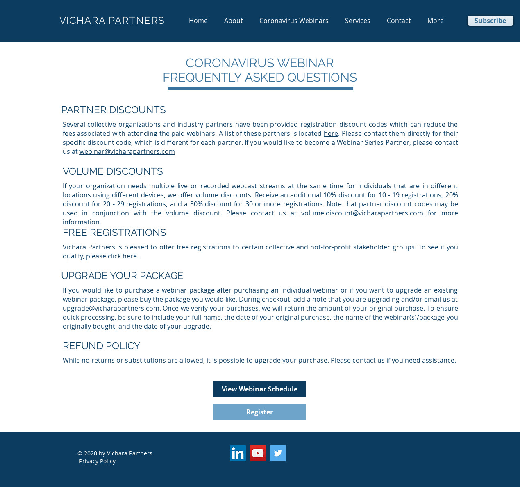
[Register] (259, 412)
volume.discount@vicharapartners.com (362, 212)
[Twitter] (278, 453)
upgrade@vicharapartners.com (111, 308)
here (331, 133)
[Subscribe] (490, 21)
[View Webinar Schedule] (259, 389)
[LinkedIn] (238, 453)
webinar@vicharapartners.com (127, 151)
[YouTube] (258, 453)
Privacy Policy (97, 461)
